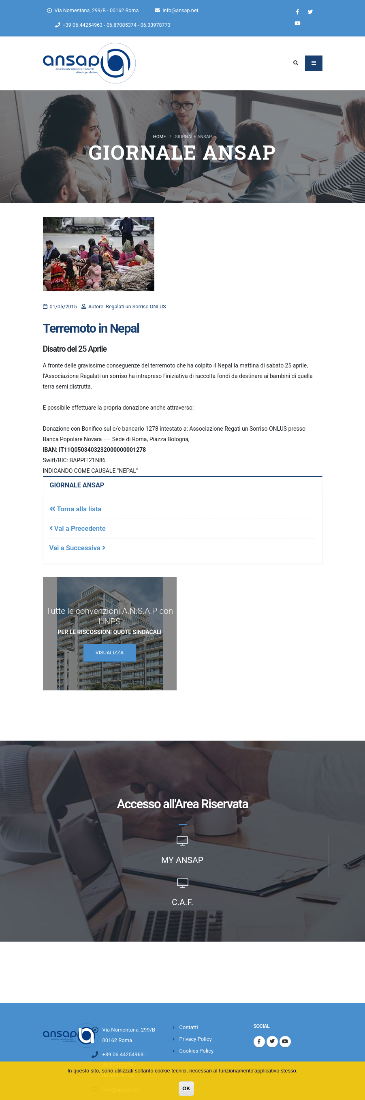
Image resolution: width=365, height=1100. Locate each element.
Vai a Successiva (77, 548)
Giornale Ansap (78, 485)
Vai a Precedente (77, 528)
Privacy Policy (195, 1039)
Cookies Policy (196, 1051)
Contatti (188, 1027)
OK (186, 1088)
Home (159, 136)
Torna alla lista (75, 509)
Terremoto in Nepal (91, 328)
